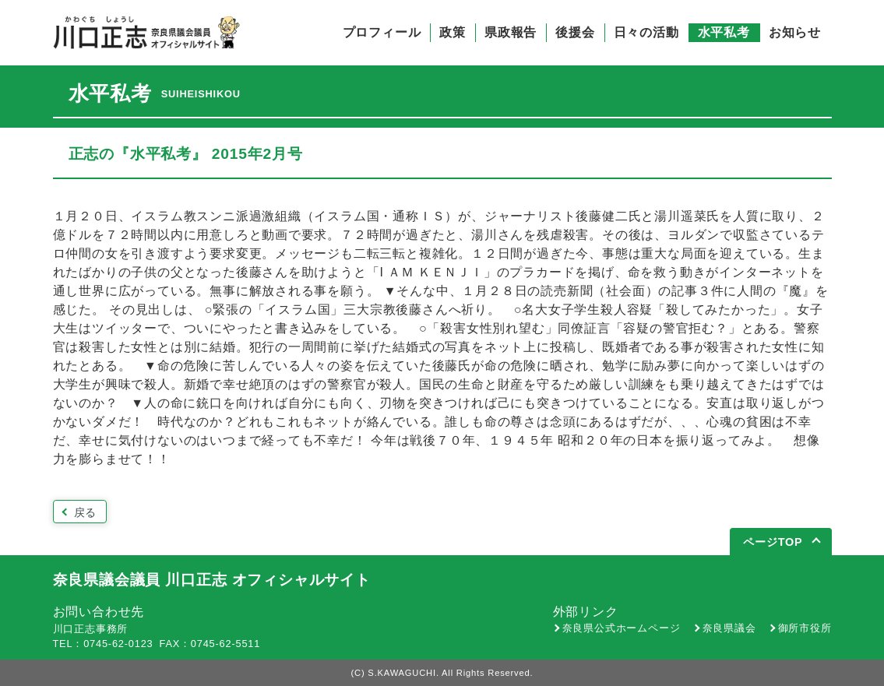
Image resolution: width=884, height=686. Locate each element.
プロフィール (382, 32)
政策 (452, 32)
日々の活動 (646, 32)
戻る (85, 512)
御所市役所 (805, 628)
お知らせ (795, 32)
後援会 (574, 32)
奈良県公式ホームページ (621, 628)
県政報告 (510, 32)
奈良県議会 (729, 628)
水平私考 (724, 32)
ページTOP (772, 542)
